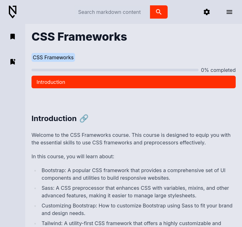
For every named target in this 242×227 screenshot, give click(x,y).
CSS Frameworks (53, 57)
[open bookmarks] (12, 36)
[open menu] (229, 12)
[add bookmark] (12, 61)
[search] (159, 12)
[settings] (207, 12)
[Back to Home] (15, 12)
